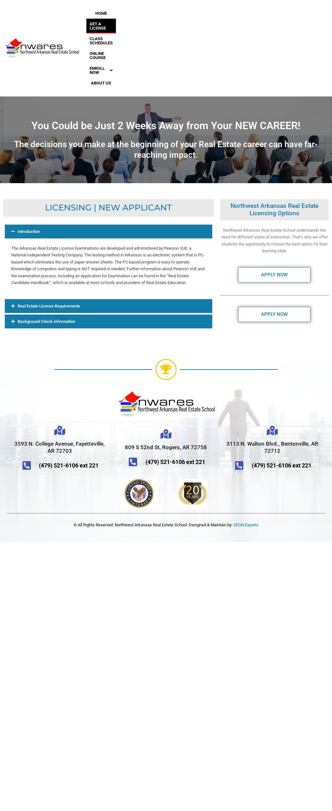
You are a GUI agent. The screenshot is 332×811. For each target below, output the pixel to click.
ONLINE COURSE (149, 24)
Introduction (29, 183)
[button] (115, 34)
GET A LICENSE (136, 13)
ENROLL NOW (114, 34)
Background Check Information (46, 273)
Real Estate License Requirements (49, 257)
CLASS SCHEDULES (108, 24)
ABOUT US (147, 34)
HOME (110, 13)
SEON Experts (245, 476)
